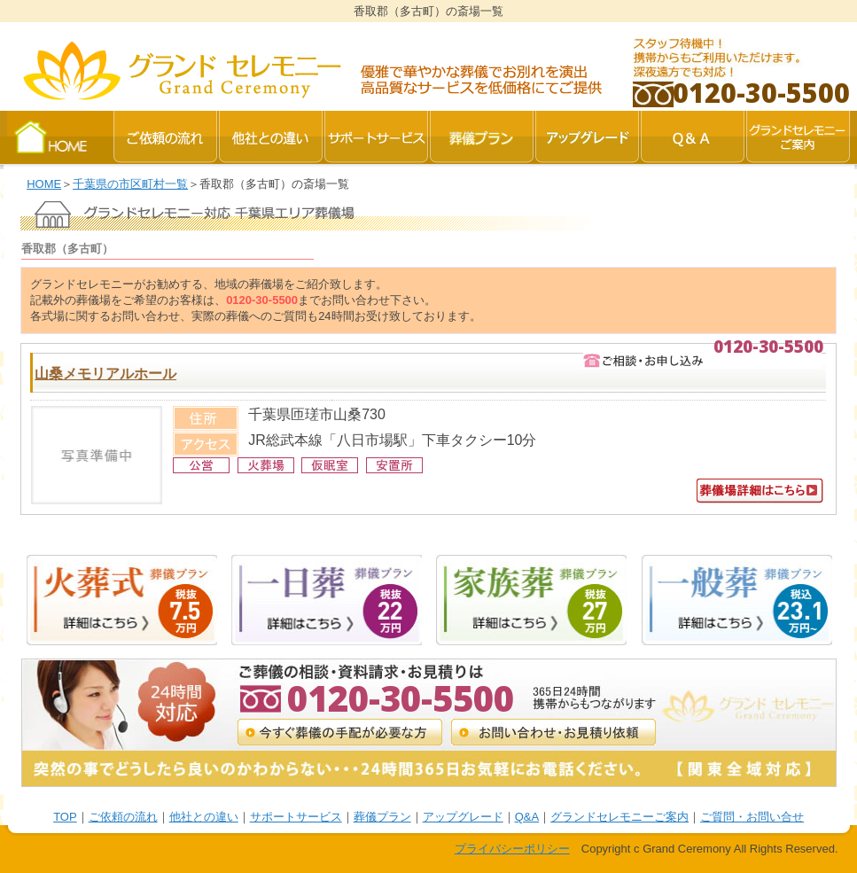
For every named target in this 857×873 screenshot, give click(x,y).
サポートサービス (296, 816)
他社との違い (203, 816)
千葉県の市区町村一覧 (130, 184)
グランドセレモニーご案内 (619, 816)
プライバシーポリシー (512, 848)
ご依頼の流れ (123, 816)
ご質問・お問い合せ (752, 816)
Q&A (527, 816)
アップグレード (463, 816)
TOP (65, 816)
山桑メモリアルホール (105, 373)
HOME (44, 184)
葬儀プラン (382, 816)
